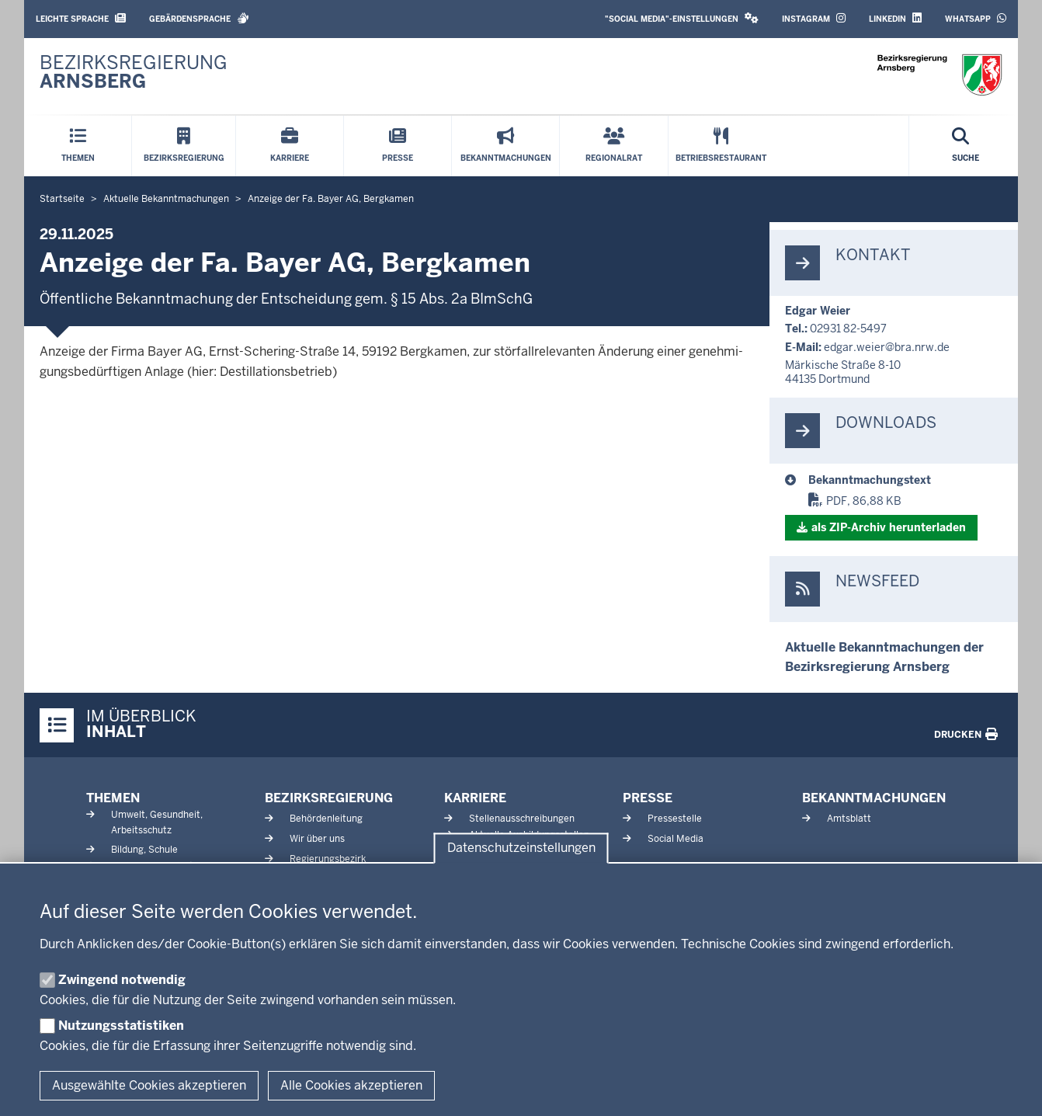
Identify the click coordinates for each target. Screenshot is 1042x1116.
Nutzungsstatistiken (121, 1025)
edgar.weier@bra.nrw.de (887, 347)
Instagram (814, 18)
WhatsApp (975, 18)
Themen (113, 798)
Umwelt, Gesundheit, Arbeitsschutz (157, 822)
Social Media (675, 839)
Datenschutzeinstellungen (521, 848)
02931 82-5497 (848, 328)
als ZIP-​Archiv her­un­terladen (888, 527)
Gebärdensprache (199, 18)
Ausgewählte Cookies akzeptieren (149, 1085)
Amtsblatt (849, 818)
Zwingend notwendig (122, 980)
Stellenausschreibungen (522, 818)
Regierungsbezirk (328, 859)
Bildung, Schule (144, 849)
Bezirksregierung (329, 798)
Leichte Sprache (81, 18)
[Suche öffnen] (965, 146)
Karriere (475, 798)
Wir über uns (317, 839)
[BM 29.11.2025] (905, 479)
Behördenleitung (326, 818)
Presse (647, 798)
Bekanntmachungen (874, 798)
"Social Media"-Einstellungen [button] (682, 18)
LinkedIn (895, 18)
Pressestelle (675, 818)
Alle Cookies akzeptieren (351, 1085)
